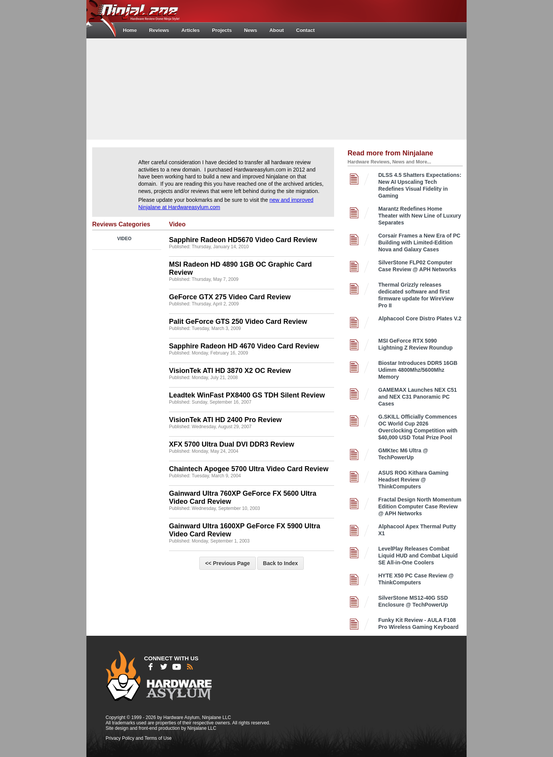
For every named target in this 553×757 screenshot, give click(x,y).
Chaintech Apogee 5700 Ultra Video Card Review (248, 469)
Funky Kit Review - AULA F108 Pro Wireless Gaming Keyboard (418, 623)
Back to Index (280, 563)
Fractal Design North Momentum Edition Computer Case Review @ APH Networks (419, 506)
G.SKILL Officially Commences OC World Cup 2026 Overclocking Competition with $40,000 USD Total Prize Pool (417, 427)
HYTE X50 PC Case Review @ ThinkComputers (416, 578)
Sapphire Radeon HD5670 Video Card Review (243, 240)
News (250, 30)
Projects (222, 30)
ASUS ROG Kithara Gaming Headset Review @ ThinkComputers (413, 480)
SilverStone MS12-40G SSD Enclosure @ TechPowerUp (413, 601)
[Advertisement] (276, 88)
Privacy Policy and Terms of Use (139, 738)
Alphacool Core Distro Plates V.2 (420, 318)
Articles (190, 30)
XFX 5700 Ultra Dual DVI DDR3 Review (231, 444)
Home (130, 30)
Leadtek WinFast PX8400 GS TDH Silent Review (247, 395)
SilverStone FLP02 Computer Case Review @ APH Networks (417, 265)
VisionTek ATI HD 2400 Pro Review (225, 420)
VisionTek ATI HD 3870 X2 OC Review (230, 370)
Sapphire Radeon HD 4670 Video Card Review (244, 346)
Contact (305, 30)
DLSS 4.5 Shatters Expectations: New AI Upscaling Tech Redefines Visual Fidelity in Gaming (419, 185)
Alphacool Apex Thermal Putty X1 (417, 529)
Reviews (159, 30)
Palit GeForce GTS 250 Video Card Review (238, 321)
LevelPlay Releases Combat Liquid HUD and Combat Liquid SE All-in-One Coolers (418, 556)
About (276, 30)
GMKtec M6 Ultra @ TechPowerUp (403, 453)
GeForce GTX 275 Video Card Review (230, 297)
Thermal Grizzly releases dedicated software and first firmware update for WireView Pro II (416, 295)
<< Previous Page (227, 563)
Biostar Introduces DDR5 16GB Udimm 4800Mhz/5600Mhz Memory (417, 370)
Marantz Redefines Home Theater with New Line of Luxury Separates (419, 216)
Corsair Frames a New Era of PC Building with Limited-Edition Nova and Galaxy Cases (419, 242)
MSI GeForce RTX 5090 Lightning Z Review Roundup (415, 344)
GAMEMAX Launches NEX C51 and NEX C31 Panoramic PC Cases (417, 397)
